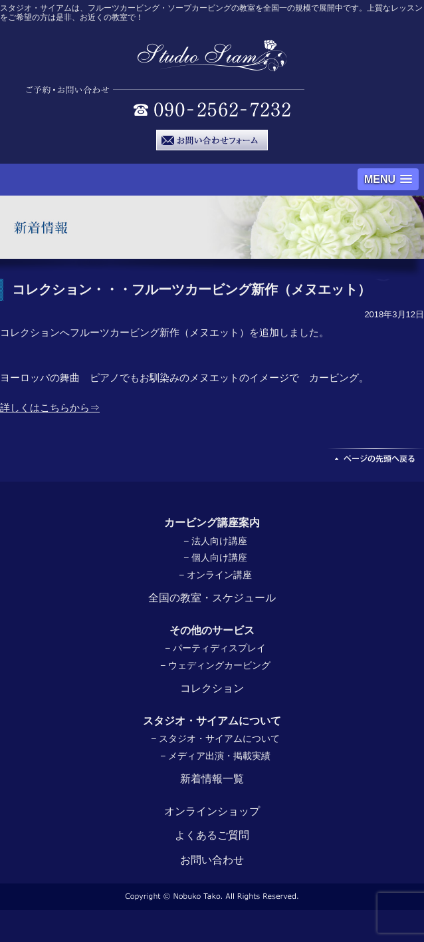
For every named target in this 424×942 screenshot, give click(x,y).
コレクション (212, 688)
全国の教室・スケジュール (212, 597)
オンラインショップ (212, 811)
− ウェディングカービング (215, 665)
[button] (388, 179)
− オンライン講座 (215, 574)
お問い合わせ (212, 859)
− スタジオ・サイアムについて (215, 738)
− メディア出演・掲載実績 (215, 755)
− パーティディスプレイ (215, 648)
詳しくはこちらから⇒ (50, 407)
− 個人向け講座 (215, 557)
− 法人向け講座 (215, 541)
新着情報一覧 (212, 778)
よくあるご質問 (212, 835)
